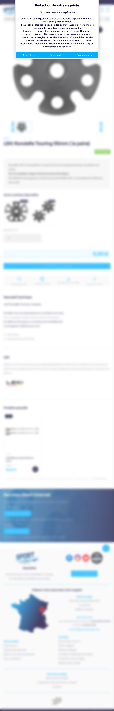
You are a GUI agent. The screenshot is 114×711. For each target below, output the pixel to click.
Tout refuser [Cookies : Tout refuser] (29, 55)
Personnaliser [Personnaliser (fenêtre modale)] (57, 55)
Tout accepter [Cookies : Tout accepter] (84, 55)
